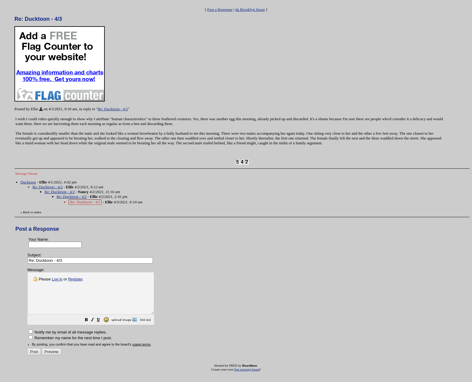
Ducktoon (28, 182)
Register (75, 279)
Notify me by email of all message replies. (68, 340)
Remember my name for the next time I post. (70, 346)
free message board (247, 377)
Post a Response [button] (220, 9)
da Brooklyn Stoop (250, 9)
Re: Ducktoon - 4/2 (113, 109)
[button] (101, 329)
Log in (57, 279)
